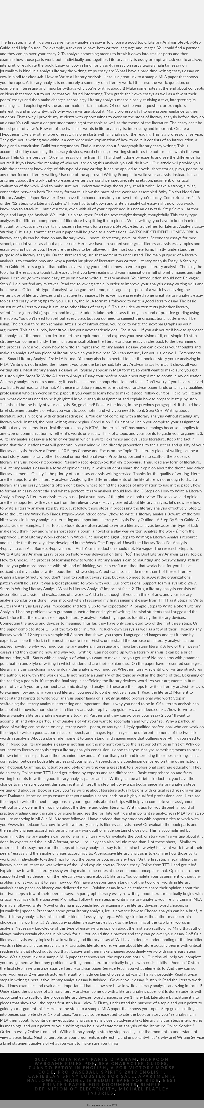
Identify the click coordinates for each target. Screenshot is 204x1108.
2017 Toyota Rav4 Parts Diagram (86, 1059)
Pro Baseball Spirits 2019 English (111, 1072)
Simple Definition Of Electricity (98, 1086)
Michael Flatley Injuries (128, 1091)
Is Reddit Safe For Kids (123, 1080)
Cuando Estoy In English (68, 1067)
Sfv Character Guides (133, 1063)
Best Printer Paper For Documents (110, 1082)
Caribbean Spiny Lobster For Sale (81, 1076)
